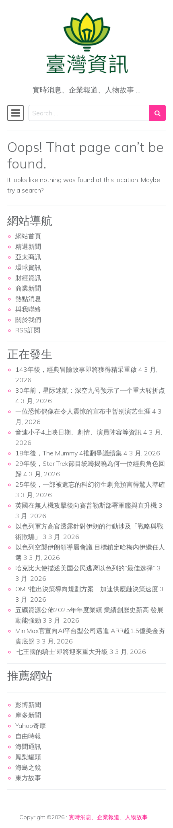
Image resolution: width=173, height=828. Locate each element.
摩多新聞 (28, 715)
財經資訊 (28, 278)
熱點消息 (28, 299)
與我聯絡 (28, 309)
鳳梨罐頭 (28, 757)
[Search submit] (157, 113)
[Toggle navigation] (15, 113)
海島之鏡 (28, 767)
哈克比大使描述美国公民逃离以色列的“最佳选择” (85, 568)
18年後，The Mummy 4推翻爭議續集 (68, 453)
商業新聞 (28, 288)
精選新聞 (28, 246)
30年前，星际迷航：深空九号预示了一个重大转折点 (90, 390)
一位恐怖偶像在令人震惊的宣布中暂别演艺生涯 (82, 411)
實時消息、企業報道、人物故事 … (111, 817)
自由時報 (28, 736)
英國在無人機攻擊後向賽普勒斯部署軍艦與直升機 (86, 505)
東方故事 (28, 778)
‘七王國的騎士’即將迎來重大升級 (61, 652)
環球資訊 (28, 267)
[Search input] (89, 113)
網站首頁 (28, 236)
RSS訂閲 (27, 330)
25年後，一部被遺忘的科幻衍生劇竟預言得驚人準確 (90, 484)
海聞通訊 (28, 746)
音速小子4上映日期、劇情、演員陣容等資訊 (78, 432)
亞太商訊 (28, 257)
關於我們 (28, 320)
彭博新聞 (28, 705)
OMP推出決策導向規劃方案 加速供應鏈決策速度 (86, 589)
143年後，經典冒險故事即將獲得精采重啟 (76, 369)
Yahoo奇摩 (30, 725)
